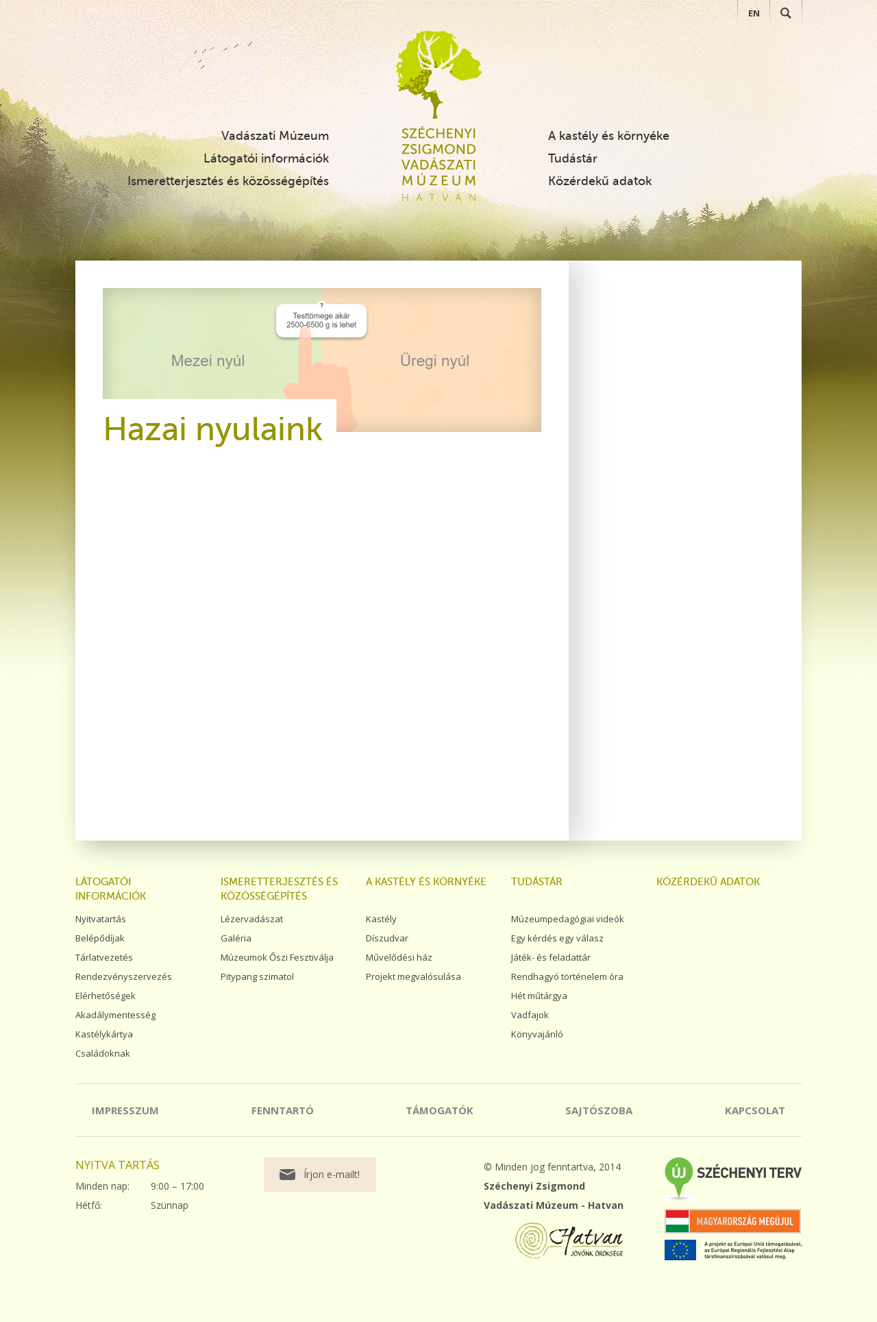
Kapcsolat (755, 1110)
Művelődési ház (399, 957)
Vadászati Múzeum (275, 136)
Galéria (236, 938)
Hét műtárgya (539, 995)
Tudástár (572, 158)
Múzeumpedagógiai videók (567, 919)
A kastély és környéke (608, 136)
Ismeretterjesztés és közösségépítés (228, 181)
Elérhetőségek (105, 995)
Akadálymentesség (115, 1015)
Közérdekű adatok (600, 181)
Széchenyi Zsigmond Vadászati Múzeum (439, 75)
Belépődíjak (100, 938)
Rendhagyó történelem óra (567, 976)
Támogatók (439, 1110)
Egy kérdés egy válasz (557, 938)
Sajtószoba (598, 1110)
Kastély (381, 919)
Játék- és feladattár (551, 957)
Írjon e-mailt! (332, 1174)
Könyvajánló (537, 1034)
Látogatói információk (266, 158)
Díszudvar (387, 938)
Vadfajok (530, 1015)
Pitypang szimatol (257, 976)
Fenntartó (282, 1110)
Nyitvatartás (100, 919)
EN (754, 13)
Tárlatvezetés (104, 957)
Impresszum (125, 1110)
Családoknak (102, 1053)
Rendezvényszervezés (123, 976)
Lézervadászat (252, 919)
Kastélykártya (104, 1034)
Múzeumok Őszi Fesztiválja (277, 957)
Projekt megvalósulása (413, 976)
